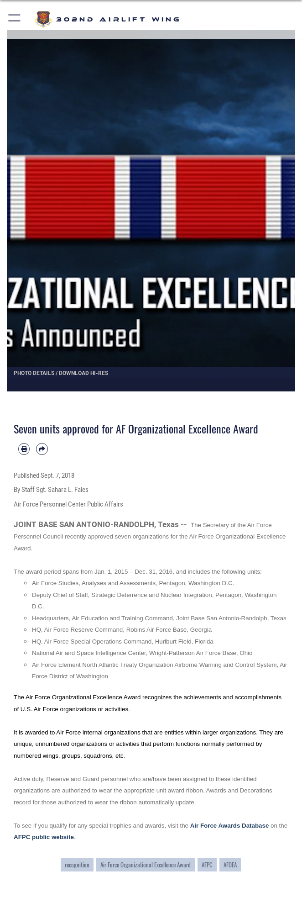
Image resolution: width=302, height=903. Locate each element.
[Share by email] (41, 448)
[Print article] (24, 448)
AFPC (207, 865)
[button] (15, 19)
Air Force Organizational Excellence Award (145, 865)
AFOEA (230, 865)
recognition (77, 865)
